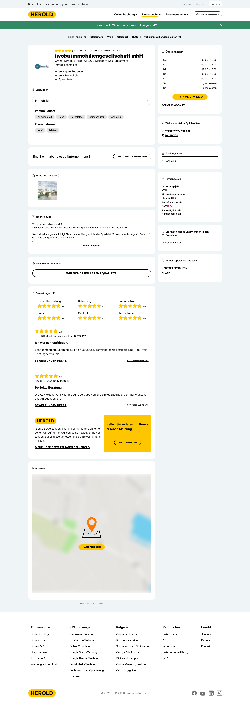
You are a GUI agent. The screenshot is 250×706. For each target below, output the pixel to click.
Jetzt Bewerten (127, 442)
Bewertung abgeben (109, 50)
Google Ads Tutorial (127, 652)
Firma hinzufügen (41, 634)
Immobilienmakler (171, 242)
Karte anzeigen (92, 547)
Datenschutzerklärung (176, 652)
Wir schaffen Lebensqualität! (91, 273)
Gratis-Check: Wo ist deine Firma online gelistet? (125, 25)
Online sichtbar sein (127, 634)
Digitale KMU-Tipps (127, 658)
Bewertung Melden (138, 360)
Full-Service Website (82, 640)
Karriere (186, 4)
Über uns (200, 4)
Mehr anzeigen (91, 245)
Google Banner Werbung (84, 658)
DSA (165, 658)
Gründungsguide (126, 670)
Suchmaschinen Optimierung (87, 670)
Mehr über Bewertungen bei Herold (62, 447)
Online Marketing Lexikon (131, 664)
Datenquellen (171, 634)
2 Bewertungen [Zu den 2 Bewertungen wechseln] (88, 50)
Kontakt (205, 646)
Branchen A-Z (39, 652)
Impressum (169, 646)
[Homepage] (42, 14)
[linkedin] (211, 695)
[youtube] (202, 695)
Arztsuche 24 (39, 658)
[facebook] (194, 695)
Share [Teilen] (166, 273)
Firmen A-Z (37, 646)
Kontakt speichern (174, 268)
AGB (165, 640)
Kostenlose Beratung (82, 634)
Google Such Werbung (83, 652)
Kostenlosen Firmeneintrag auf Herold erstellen (59, 4)
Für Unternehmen (207, 14)
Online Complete (80, 646)
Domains (75, 676)
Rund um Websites (127, 640)
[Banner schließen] (221, 25)
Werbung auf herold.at (44, 664)
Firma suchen (39, 640)
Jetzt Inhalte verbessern (132, 156)
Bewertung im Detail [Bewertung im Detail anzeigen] (51, 360)
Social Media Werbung (83, 664)
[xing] (219, 695)
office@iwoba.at (173, 105)
